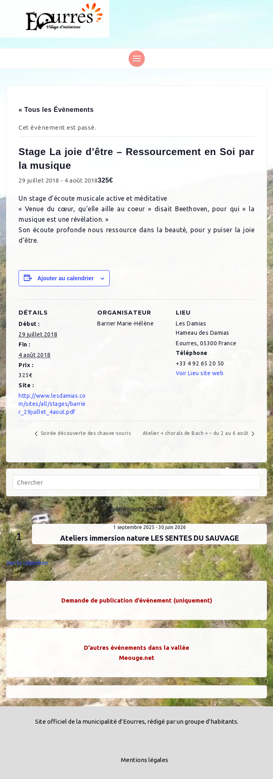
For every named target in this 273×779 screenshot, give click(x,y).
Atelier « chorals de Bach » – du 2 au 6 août (196, 433)
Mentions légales (144, 759)
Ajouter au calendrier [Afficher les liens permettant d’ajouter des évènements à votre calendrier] (65, 278)
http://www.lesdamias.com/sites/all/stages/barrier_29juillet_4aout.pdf (52, 404)
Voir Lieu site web (199, 373)
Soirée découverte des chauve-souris (85, 433)
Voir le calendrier (27, 563)
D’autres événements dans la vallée (136, 647)
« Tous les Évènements (56, 109)
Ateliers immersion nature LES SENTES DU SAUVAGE (149, 538)
